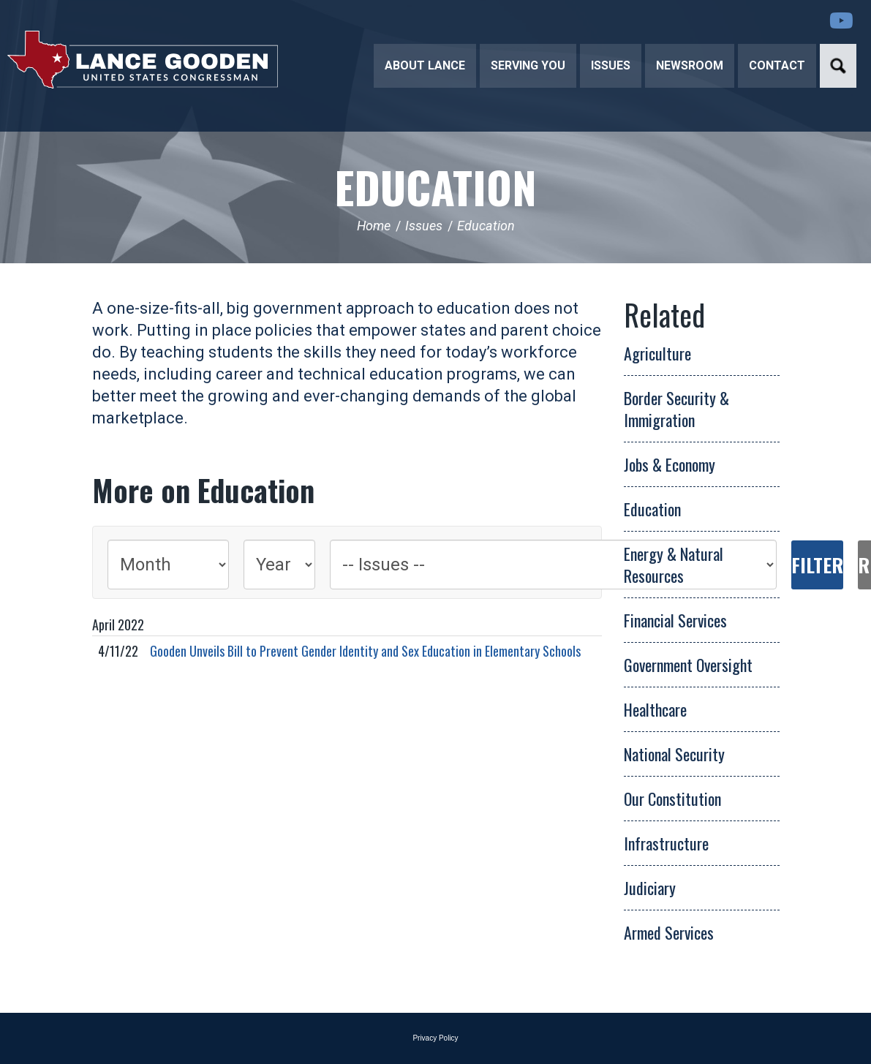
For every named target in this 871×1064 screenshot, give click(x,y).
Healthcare (655, 709)
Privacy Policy (435, 1038)
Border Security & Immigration (676, 408)
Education (435, 186)
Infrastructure (666, 843)
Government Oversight (688, 664)
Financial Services (675, 620)
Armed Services (669, 932)
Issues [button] (610, 65)
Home (374, 225)
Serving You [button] (528, 65)
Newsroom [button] (689, 65)
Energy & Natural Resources (673, 564)
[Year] (279, 564)
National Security (674, 754)
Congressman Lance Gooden (142, 59)
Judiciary (650, 887)
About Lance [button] (425, 65)
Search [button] (838, 66)
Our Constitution (672, 798)
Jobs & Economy (669, 464)
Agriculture (657, 353)
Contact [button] (777, 65)
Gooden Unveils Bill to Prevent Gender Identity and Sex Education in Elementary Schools (365, 650)
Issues (423, 225)
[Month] (168, 564)
